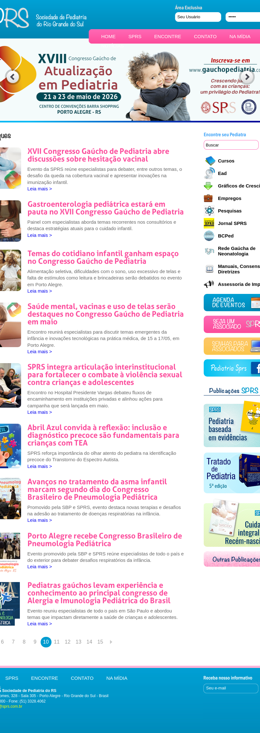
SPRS (135, 36)
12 (68, 642)
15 (100, 642)
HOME (108, 36)
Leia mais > (40, 188)
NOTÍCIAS (112, 45)
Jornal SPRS (232, 223)
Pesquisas (230, 210)
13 (79, 642)
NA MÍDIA (239, 36)
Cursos (226, 160)
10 (46, 642)
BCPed (226, 235)
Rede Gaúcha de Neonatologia (237, 251)
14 (89, 642)
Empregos (229, 198)
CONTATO (205, 36)
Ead (222, 173)
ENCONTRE (167, 36)
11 (57, 642)
